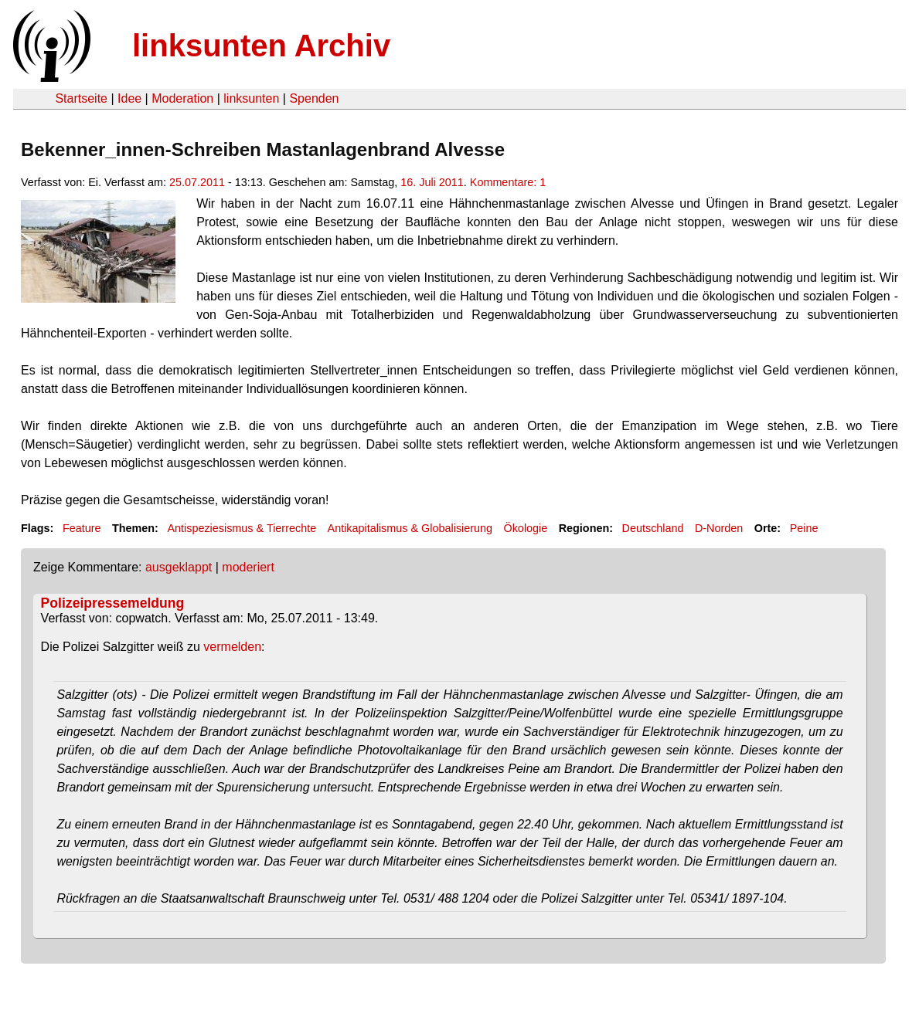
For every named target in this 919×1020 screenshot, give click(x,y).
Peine (804, 528)
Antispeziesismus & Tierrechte (241, 528)
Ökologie (525, 528)
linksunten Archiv (261, 46)
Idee (129, 98)
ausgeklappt (178, 567)
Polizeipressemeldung (113, 603)
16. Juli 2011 (432, 182)
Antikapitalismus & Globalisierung (410, 528)
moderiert (248, 567)
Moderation (182, 98)
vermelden (232, 646)
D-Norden (719, 528)
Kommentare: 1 (508, 182)
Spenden (314, 98)
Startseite (81, 98)
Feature (82, 528)
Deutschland (653, 528)
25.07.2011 (197, 182)
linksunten (251, 98)
